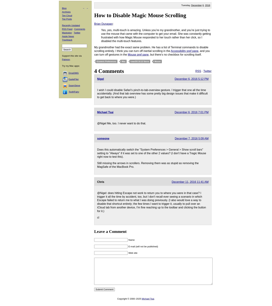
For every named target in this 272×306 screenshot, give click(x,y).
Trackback (67, 40)
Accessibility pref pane (184, 50)
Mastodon (67, 32)
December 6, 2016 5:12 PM (192, 78)
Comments (79, 29)
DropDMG (74, 73)
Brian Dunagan (103, 23)
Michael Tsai (105, 112)
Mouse (158, 61)
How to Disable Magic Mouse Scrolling (140, 15)
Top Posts (67, 19)
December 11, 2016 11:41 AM (190, 181)
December (196, 5)
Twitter (207, 71)
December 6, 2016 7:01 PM (192, 112)
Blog (64, 8)
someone (103, 138)
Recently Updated (71, 25)
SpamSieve (74, 85)
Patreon (66, 59)
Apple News (68, 36)
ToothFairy (74, 91)
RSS (198, 71)
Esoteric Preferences (106, 61)
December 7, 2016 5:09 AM (192, 138)
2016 (207, 5)
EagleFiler (74, 79)
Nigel (100, 78)
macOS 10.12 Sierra (140, 61)
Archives (66, 12)
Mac (123, 61)
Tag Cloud (67, 15)
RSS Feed (67, 29)
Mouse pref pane (138, 54)
